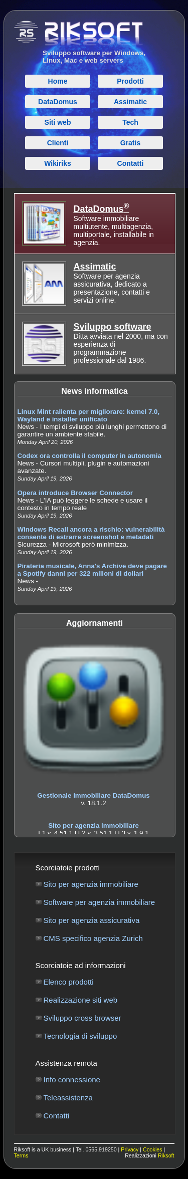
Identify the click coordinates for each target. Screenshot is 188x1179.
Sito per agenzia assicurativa (92, 920)
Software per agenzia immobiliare (99, 902)
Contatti (57, 1115)
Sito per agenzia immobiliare (93, 825)
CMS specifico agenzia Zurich (93, 938)
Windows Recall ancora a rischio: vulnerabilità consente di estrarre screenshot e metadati (91, 533)
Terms (21, 1155)
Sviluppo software (112, 327)
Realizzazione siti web (81, 1000)
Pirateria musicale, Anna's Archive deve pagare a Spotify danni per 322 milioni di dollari (92, 569)
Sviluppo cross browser (82, 1018)
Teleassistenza (68, 1097)
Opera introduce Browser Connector (75, 493)
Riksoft (166, 1155)
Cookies (152, 1149)
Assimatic (95, 267)
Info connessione (72, 1079)
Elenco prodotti (69, 982)
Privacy (129, 1149)
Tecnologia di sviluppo (80, 1036)
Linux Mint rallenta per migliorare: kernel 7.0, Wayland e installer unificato (89, 415)
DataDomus (101, 209)
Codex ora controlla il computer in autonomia (89, 455)
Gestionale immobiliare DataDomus (93, 795)
